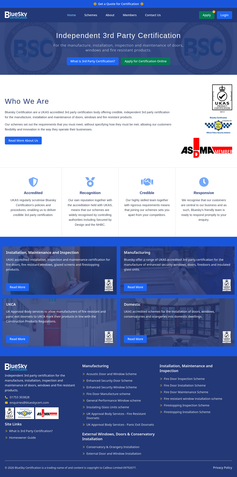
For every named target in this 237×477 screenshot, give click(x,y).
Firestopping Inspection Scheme (186, 405)
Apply (207, 15)
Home (71, 15)
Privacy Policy (222, 468)
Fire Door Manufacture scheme (108, 394)
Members (130, 15)
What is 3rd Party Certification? (92, 61)
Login (225, 15)
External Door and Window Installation (113, 454)
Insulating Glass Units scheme (107, 407)
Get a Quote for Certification (118, 4)
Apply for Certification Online (146, 61)
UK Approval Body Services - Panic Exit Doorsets (120, 425)
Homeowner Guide (22, 438)
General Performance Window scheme (113, 400)
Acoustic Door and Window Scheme (111, 374)
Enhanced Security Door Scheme (109, 381)
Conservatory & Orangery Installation (112, 447)
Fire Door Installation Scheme (185, 385)
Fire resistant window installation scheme (193, 399)
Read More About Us (23, 140)
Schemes (90, 15)
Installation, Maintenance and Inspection (186, 368)
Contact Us (153, 15)
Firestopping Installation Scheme (187, 412)
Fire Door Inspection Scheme (184, 379)
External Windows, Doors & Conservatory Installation (118, 436)
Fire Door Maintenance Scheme (186, 392)
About (110, 15)
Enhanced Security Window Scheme (111, 387)
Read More (17, 287)
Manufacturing (95, 365)
